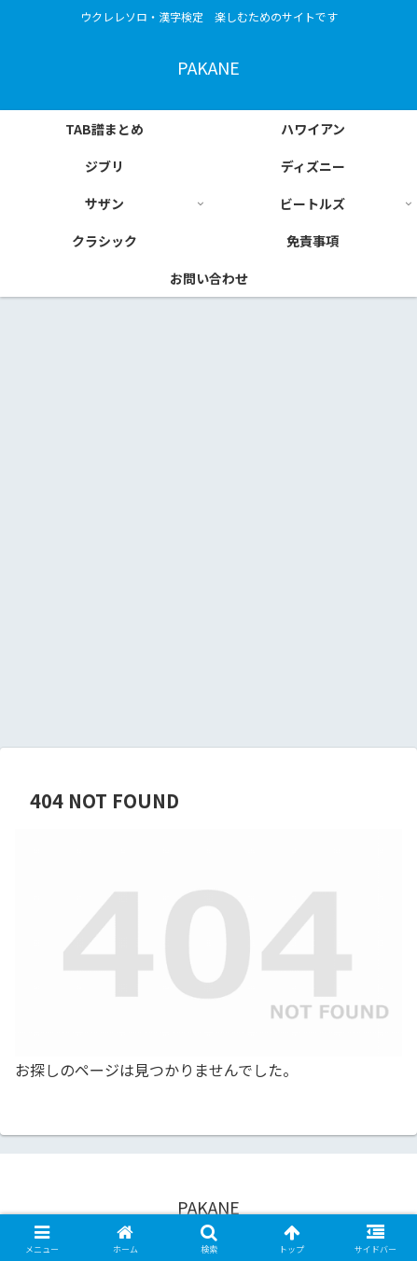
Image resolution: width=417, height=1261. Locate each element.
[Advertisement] (208, 527)
